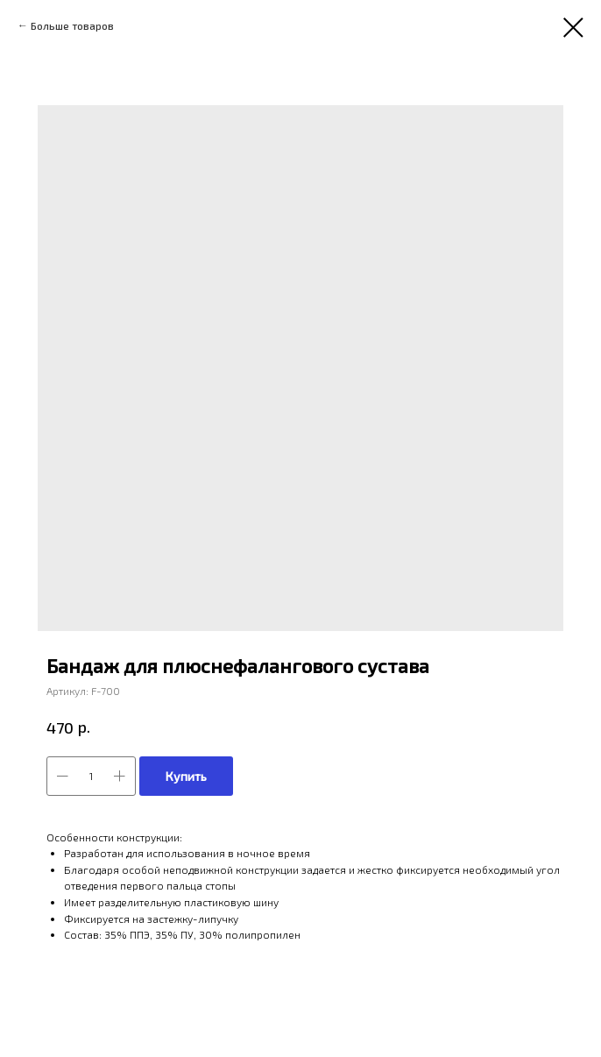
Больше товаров (72, 25)
